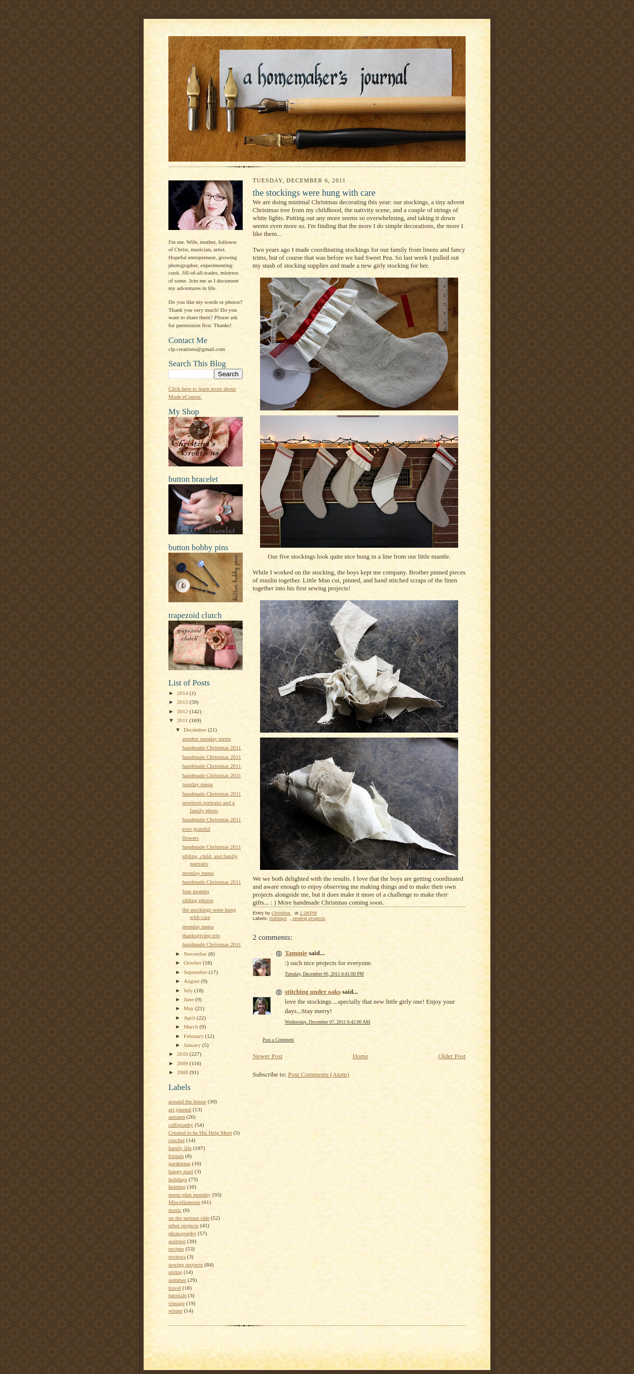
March (192, 1027)
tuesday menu (197, 784)
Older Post (452, 1056)
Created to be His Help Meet (200, 1133)
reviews (177, 1257)
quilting (177, 1241)
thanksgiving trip (201, 935)
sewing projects (185, 1264)
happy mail (180, 1171)
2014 (183, 693)
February (194, 1036)
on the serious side (189, 1218)
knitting (177, 1187)
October (193, 963)
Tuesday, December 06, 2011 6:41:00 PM (324, 973)
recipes (176, 1249)
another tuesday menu (206, 739)
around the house (187, 1101)
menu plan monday (189, 1195)
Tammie (296, 953)
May (189, 1008)
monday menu (198, 873)
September (196, 972)
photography (182, 1233)
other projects (183, 1225)
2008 (183, 1072)
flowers (190, 838)
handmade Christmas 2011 (211, 747)
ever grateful (196, 829)
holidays (177, 1179)
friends (176, 1156)
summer (177, 1280)
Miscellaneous (184, 1202)
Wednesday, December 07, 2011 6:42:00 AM (327, 1022)
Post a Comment (278, 1039)
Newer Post (267, 1056)
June (189, 999)
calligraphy (180, 1125)
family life (180, 1148)
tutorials (177, 1295)
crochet (176, 1140)
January (193, 1045)
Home (361, 1056)
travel (174, 1288)
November (196, 954)
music (175, 1210)
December (196, 730)
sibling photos (197, 900)
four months (195, 891)
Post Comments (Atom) (319, 1074)
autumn (176, 1117)
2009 (183, 1063)
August (192, 981)
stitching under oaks (312, 991)
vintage (176, 1303)
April (190, 1018)
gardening (179, 1163)
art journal (179, 1109)
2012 (183, 711)
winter (175, 1311)
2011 (183, 720)
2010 (183, 1054)
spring (175, 1272)
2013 (183, 702)
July (189, 990)
